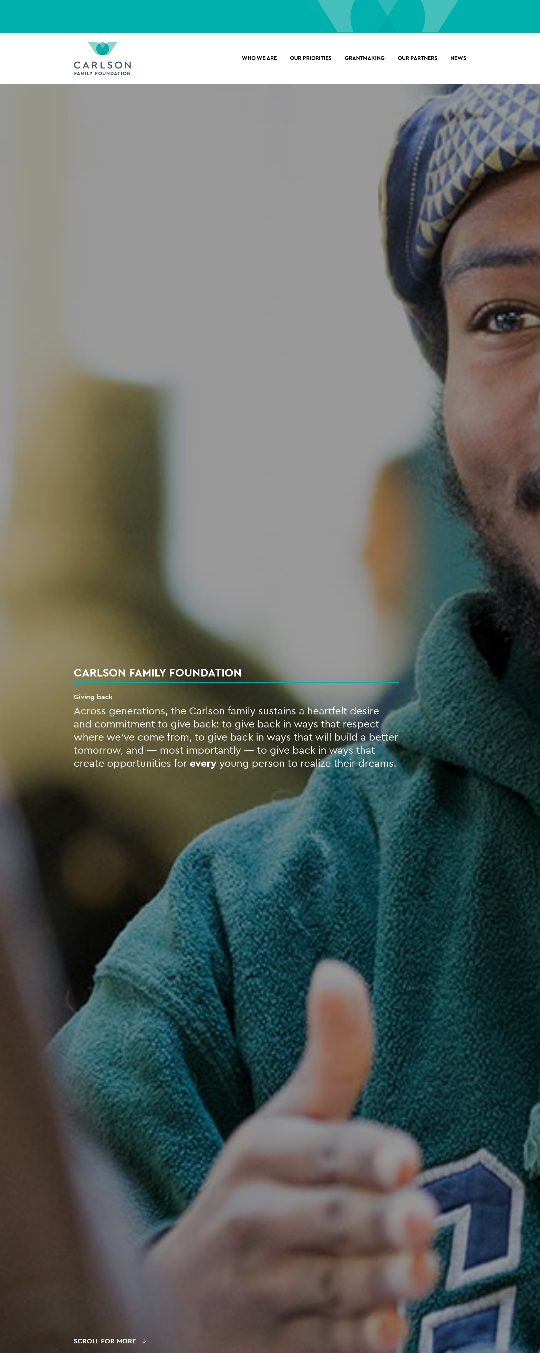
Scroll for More (105, 1341)
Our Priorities (311, 58)
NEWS (458, 58)
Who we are (259, 58)
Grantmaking (365, 58)
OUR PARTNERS (417, 58)
